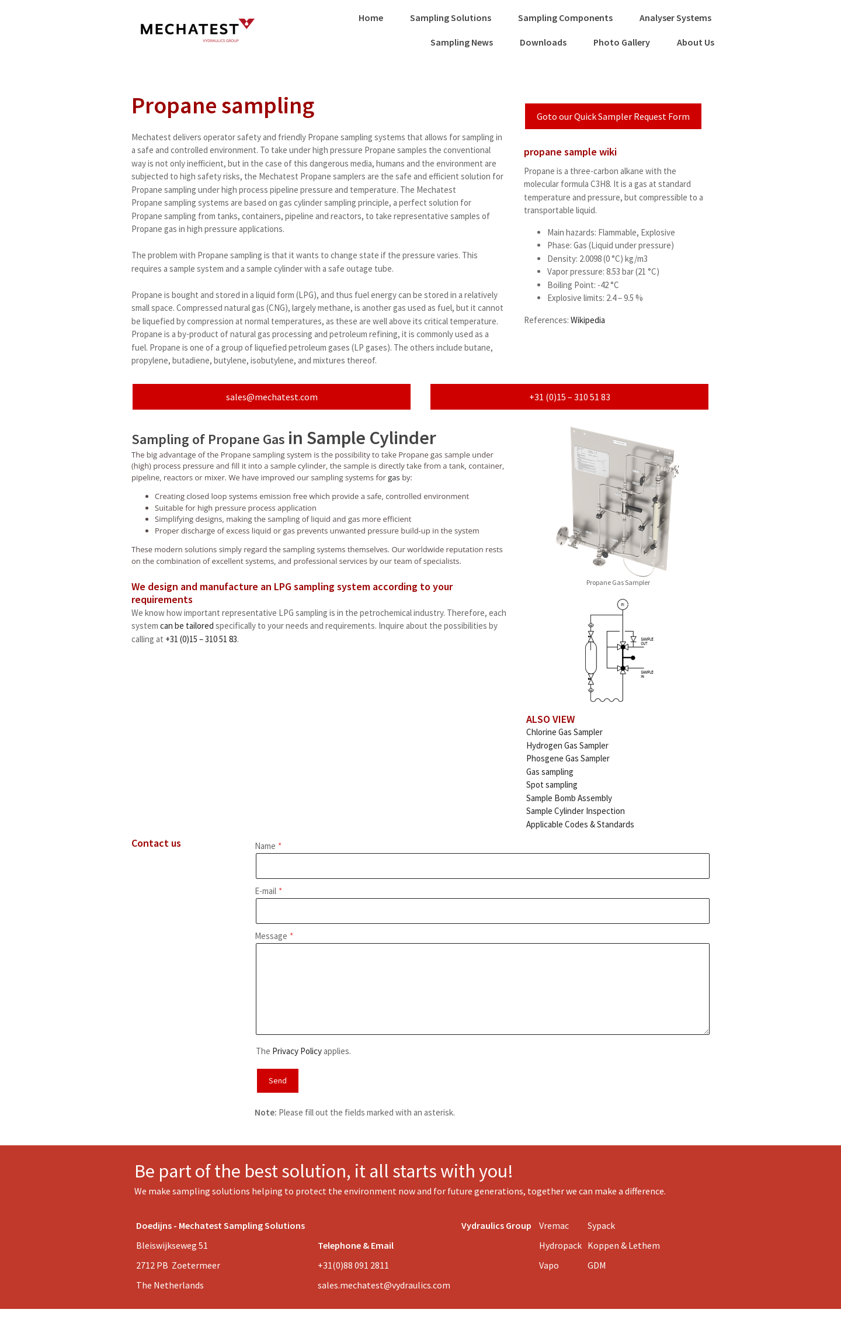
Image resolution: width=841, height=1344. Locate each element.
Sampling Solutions (450, 17)
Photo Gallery (621, 42)
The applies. (303, 1051)
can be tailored (187, 625)
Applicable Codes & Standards (580, 824)
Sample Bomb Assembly (569, 797)
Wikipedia (588, 319)
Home (371, 17)
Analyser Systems (675, 17)
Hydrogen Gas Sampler (567, 745)
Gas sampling (550, 771)
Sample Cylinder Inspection (575, 810)
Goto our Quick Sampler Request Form (613, 116)
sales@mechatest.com (272, 397)
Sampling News (461, 42)
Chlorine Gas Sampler (564, 731)
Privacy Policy (297, 1051)
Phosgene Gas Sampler (568, 758)
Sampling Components (565, 17)
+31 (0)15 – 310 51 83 (569, 397)
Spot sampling (552, 784)
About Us (695, 42)
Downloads (543, 42)
